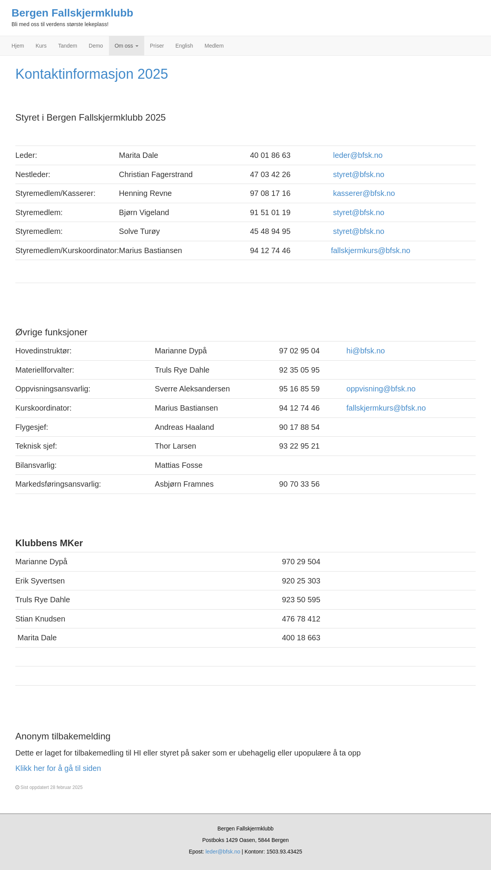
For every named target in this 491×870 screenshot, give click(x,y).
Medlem (214, 46)
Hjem (18, 46)
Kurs (41, 46)
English (184, 46)
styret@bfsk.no (358, 174)
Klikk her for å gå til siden (58, 768)
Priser (157, 46)
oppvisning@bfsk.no (380, 388)
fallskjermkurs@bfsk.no (370, 250)
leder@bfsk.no (357, 155)
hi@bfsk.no (365, 350)
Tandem (67, 46)
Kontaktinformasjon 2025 (91, 74)
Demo (96, 46)
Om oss (126, 46)
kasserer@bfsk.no (364, 193)
